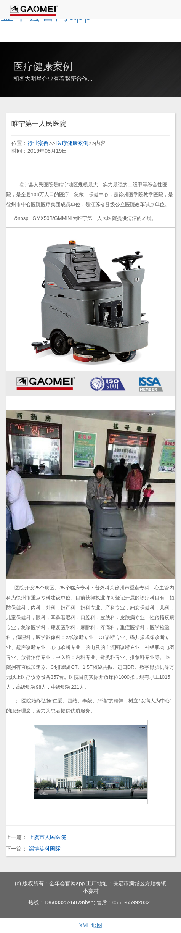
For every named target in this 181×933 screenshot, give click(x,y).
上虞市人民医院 (47, 837)
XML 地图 (90, 925)
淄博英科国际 (45, 849)
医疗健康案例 (72, 143)
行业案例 (38, 143)
